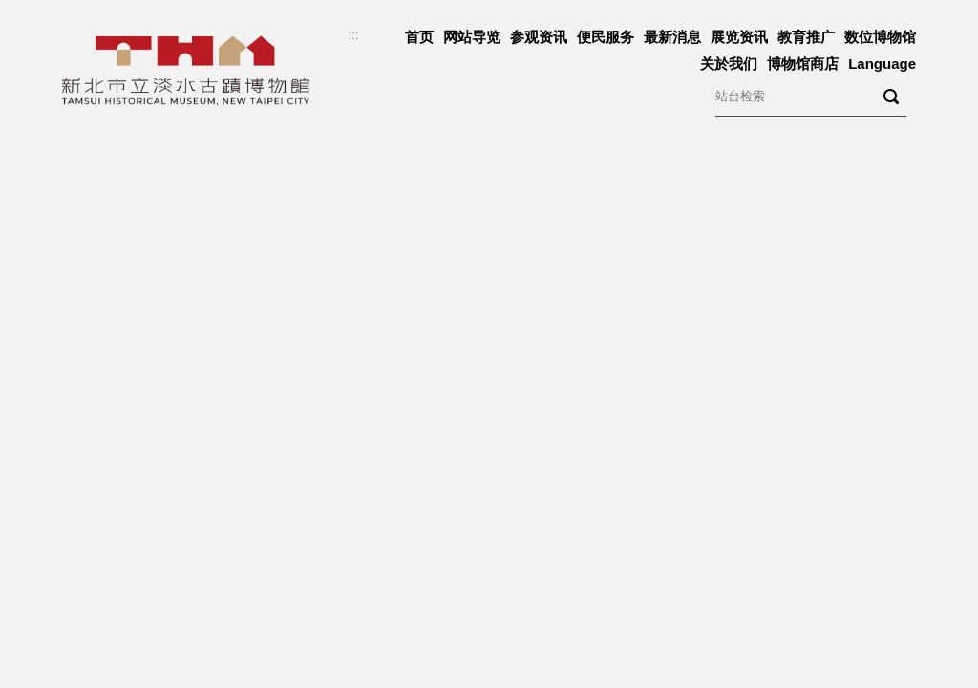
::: (353, 35)
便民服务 (605, 37)
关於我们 (728, 63)
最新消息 (672, 37)
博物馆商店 (803, 63)
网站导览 (471, 37)
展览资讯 (739, 37)
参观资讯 (538, 37)
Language (882, 63)
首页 (419, 37)
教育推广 (806, 37)
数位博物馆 (880, 37)
